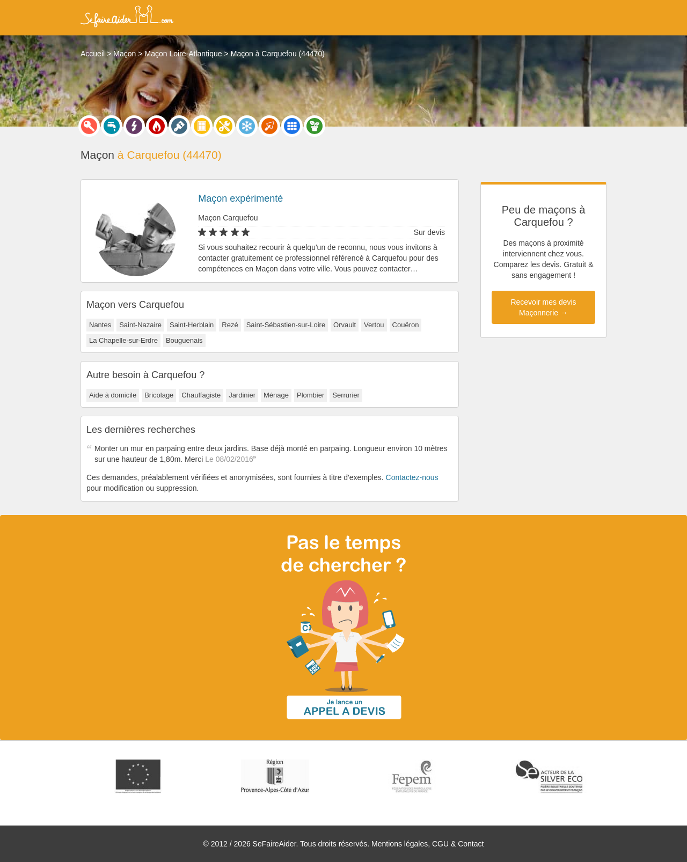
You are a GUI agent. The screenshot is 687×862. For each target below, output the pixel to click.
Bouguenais (184, 340)
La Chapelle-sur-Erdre (123, 340)
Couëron (405, 325)
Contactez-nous (412, 477)
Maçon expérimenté (240, 198)
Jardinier (242, 395)
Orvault (344, 325)
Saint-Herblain (192, 325)
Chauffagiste (201, 395)
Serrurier (346, 395)
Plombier (310, 395)
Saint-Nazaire (140, 325)
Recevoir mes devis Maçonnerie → (543, 307)
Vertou (374, 325)
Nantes (100, 325)
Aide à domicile (112, 395)
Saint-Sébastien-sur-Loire (285, 325)
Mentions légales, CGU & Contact (427, 843)
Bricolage (158, 395)
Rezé (230, 325)
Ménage (276, 395)
